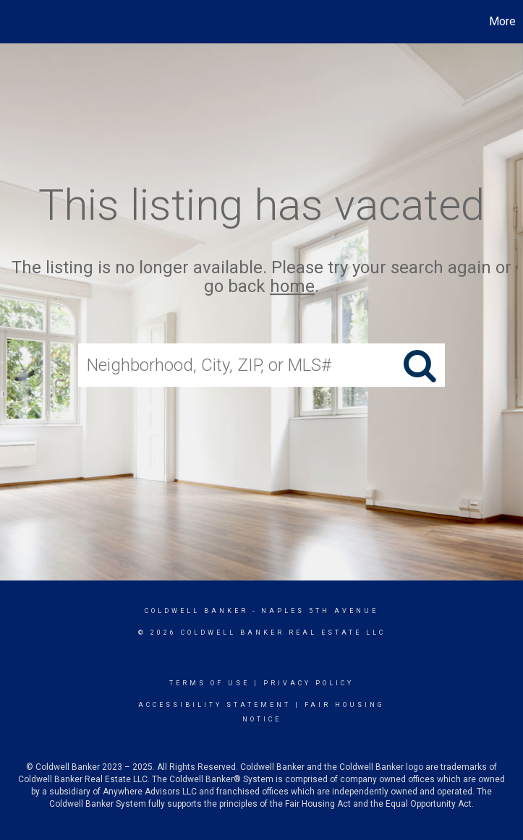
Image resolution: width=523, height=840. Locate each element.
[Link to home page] (18, 21)
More (502, 21)
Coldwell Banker (196, 610)
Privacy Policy (308, 683)
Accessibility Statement (214, 704)
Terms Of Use (209, 683)
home (292, 287)
